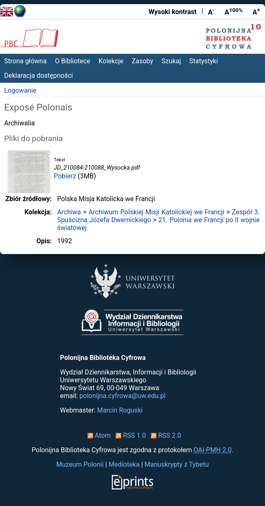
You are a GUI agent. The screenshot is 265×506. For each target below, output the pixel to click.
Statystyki (203, 61)
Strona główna (25, 61)
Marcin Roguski (119, 410)
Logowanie (20, 90)
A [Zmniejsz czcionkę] (211, 11)
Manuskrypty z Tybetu (177, 464)
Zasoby (142, 61)
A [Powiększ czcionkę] (256, 11)
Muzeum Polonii (80, 464)
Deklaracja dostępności (38, 75)
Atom (97, 435)
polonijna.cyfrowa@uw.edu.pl (123, 396)
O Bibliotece (72, 61)
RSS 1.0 (129, 435)
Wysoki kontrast (173, 12)
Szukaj (171, 61)
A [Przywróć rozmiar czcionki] (233, 11)
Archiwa (69, 212)
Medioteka (124, 464)
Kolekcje (111, 61)
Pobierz (65, 176)
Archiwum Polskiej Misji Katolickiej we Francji (156, 212)
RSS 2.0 (164, 435)
